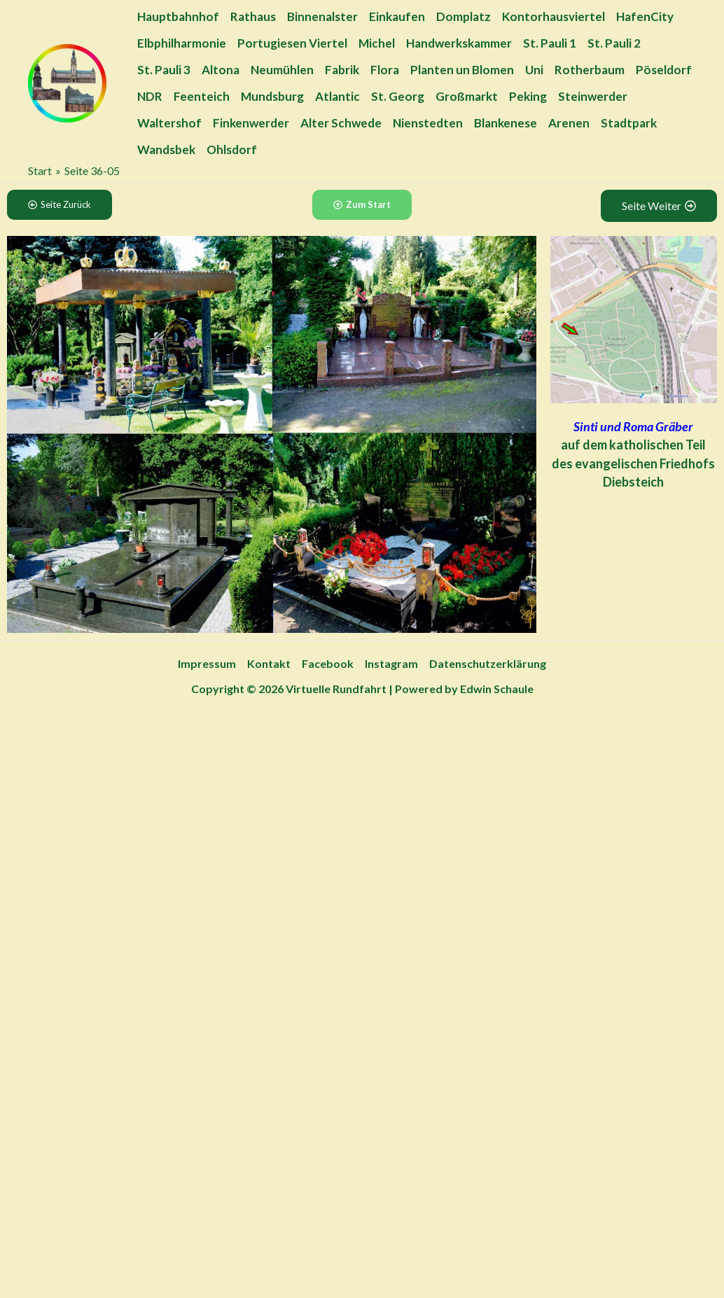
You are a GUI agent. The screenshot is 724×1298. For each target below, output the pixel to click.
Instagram (391, 663)
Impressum (207, 663)
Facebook (328, 663)
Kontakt (269, 663)
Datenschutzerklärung (487, 663)
